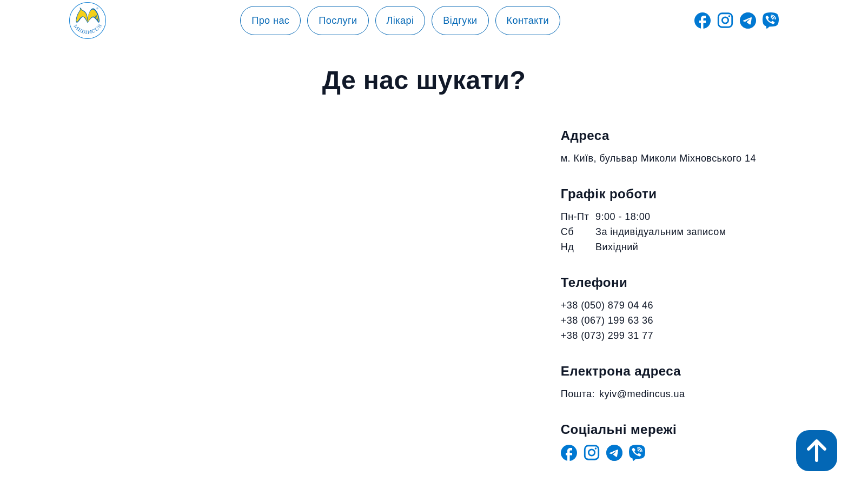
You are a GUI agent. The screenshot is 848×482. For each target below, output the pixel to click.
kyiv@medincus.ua (642, 394)
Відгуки (460, 20)
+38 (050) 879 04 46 (607, 305)
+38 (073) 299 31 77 (607, 335)
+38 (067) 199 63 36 (607, 320)
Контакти (528, 20)
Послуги (338, 20)
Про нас (270, 20)
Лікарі (400, 20)
